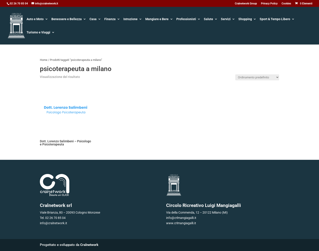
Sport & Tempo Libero (275, 19)
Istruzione (130, 19)
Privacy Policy (269, 3)
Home (43, 60)
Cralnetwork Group (246, 3)
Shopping (245, 19)
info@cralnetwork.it (53, 223)
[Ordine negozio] (257, 77)
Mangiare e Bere (157, 19)
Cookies (286, 3)
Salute (208, 19)
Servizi (226, 19)
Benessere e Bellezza (66, 19)
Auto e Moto (35, 19)
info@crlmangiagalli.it (181, 218)
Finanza (110, 19)
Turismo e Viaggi (38, 32)
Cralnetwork (89, 245)
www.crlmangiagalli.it (181, 223)
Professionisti (186, 19)
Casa (93, 19)
